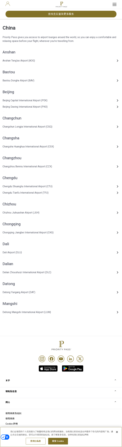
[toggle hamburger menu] (114, 4)
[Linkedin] (70, 359)
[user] (8, 4)
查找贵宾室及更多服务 (61, 13)
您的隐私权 (35, 443)
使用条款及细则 (13, 413)
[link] (48, 368)
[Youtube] (61, 359)
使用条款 (10, 418)
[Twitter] (80, 359)
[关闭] (116, 434)
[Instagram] (42, 359)
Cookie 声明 (12, 424)
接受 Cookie (58, 443)
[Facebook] (51, 359)
